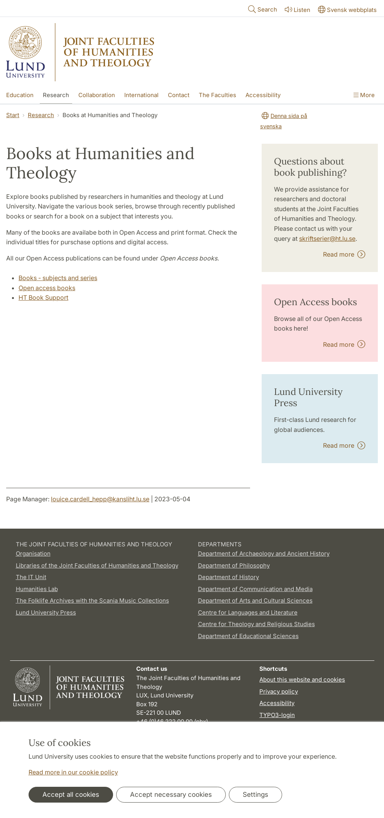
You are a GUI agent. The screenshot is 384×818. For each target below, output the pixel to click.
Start (12, 115)
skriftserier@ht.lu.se (327, 238)
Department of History (228, 577)
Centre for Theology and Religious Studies (256, 624)
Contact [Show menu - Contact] (178, 95)
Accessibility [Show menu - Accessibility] (263, 95)
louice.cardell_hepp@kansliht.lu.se (100, 499)
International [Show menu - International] (141, 95)
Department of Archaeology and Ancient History (264, 553)
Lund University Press (46, 612)
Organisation (33, 553)
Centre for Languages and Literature (248, 612)
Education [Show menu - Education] (20, 95)
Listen (296, 9)
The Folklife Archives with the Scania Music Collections (92, 600)
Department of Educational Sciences (248, 636)
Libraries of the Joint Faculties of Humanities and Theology (97, 565)
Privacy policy (278, 691)
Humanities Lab (37, 589)
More (364, 95)
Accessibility (276, 703)
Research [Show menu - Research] (56, 95)
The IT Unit (31, 577)
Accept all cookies (70, 794)
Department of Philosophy (234, 565)
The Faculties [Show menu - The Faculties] (217, 95)
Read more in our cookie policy (73, 772)
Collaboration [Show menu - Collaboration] (96, 95)
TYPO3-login (277, 715)
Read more (344, 254)
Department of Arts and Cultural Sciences (255, 600)
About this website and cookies (302, 679)
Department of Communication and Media (255, 589)
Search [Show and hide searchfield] (262, 9)
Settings (255, 794)
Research (41, 115)
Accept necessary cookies (171, 794)
